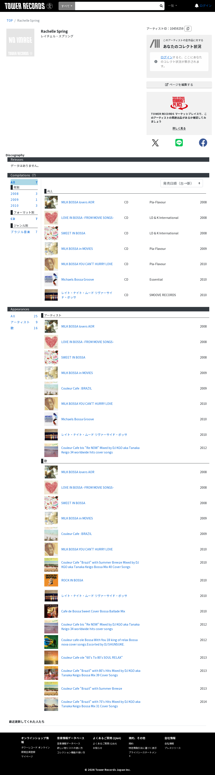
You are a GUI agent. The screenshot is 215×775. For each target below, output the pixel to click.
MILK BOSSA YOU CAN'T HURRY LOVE (87, 264)
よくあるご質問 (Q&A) (105, 743)
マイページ (27, 756)
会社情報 (169, 743)
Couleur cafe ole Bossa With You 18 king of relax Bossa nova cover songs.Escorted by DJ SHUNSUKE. (99, 642)
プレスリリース (173, 748)
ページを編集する (179, 84)
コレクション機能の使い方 (71, 752)
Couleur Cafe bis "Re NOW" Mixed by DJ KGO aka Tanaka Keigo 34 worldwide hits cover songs (100, 450)
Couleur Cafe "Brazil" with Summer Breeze (91, 688)
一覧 (171, 5)
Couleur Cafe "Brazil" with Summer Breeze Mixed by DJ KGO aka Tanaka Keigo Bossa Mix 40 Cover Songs (100, 564)
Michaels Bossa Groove (77, 279)
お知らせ (97, 748)
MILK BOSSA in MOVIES (77, 248)
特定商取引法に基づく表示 (143, 748)
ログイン (206, 5)
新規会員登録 (28, 752)
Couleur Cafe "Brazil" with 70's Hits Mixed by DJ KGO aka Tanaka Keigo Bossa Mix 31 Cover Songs (100, 703)
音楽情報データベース (68, 743)
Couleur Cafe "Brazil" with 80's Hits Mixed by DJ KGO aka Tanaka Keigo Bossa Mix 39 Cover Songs (100, 672)
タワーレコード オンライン (35, 747)
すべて (65, 6)
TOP (10, 20)
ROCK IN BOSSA (72, 580)
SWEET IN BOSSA (73, 233)
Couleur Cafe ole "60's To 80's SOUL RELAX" (92, 657)
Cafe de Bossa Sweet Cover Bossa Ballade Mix (93, 611)
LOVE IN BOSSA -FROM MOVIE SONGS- (87, 217)
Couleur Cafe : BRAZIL (76, 388)
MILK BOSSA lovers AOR (77, 202)
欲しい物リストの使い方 (70, 748)
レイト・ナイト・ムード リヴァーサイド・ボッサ (86, 295)
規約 (131, 743)
